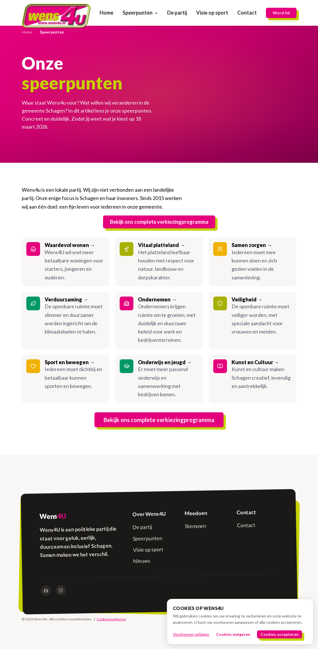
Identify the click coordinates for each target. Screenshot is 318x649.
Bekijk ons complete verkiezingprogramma (159, 222)
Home (106, 12)
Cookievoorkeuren (111, 619)
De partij (177, 12)
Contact (247, 12)
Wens (52, 516)
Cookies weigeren (233, 634)
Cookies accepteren (279, 634)
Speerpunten (140, 12)
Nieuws (141, 561)
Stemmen (195, 526)
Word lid (281, 12)
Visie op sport (212, 12)
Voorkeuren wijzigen (191, 634)
